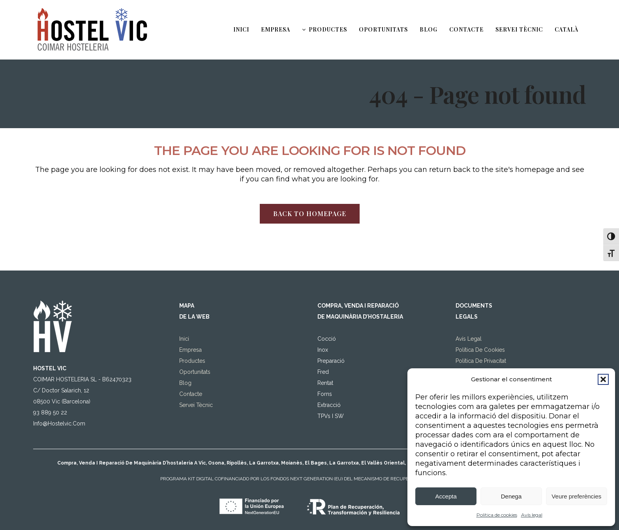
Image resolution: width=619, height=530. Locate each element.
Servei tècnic (196, 381)
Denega (511, 496)
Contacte (190, 370)
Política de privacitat (481, 337)
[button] (603, 379)
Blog (185, 359)
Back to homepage (309, 213)
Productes (192, 337)
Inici (184, 315)
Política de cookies (496, 515)
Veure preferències (576, 496)
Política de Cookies (480, 326)
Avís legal (531, 515)
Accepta (446, 496)
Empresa (190, 326)
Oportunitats (194, 348)
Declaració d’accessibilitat (488, 348)
